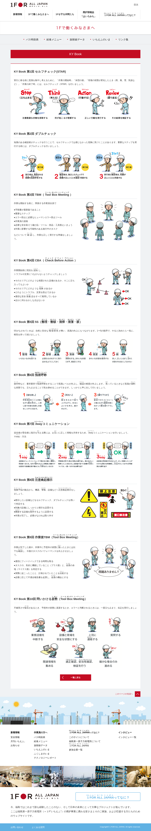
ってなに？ (107, 796)
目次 (136, 4)
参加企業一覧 (76, 749)
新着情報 (17, 14)
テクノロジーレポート (45, 757)
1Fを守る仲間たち (65, 14)
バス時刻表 (32, 39)
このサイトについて (79, 737)
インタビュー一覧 (127, 737)
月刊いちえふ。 (18, 741)
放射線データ (77, 39)
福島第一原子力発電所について (85, 741)
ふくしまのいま (42, 753)
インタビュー (125, 732)
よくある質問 (38, 827)
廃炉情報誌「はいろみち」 (88, 14)
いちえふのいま (101, 39)
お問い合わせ (17, 827)
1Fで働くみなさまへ (38, 14)
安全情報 (15, 737)
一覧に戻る (76, 677)
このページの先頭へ (127, 694)
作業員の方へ (40, 732)
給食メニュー (54, 39)
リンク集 (123, 39)
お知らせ (15, 745)
